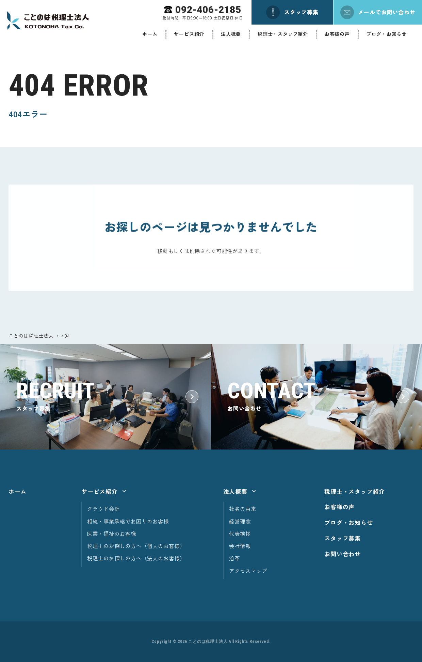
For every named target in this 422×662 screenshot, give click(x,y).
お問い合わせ (342, 553)
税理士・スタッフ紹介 (283, 33)
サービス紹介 (189, 33)
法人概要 (231, 33)
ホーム (149, 33)
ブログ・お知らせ (387, 33)
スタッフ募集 (342, 538)
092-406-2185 (208, 9)
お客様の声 (337, 33)
